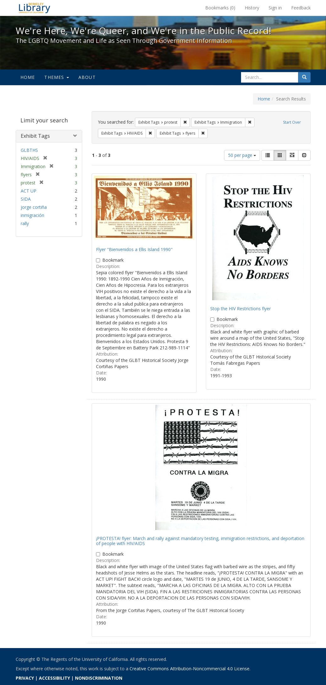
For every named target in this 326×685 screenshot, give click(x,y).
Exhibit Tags (35, 135)
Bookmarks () (220, 8)
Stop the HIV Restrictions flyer (240, 309)
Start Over (292, 122)
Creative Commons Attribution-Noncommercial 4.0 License (189, 669)
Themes (56, 77)
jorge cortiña (34, 207)
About (87, 77)
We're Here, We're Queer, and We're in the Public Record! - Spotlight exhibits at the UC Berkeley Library (34, 8)
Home (27, 77)
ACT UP (28, 191)
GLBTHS (29, 150)
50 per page (242, 155)
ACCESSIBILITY (54, 678)
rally (25, 223)
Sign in (275, 8)
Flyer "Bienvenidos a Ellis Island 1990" (134, 249)
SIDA (26, 199)
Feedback (301, 8)
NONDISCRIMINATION (98, 678)
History (252, 8)
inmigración (32, 215)
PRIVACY (25, 678)
